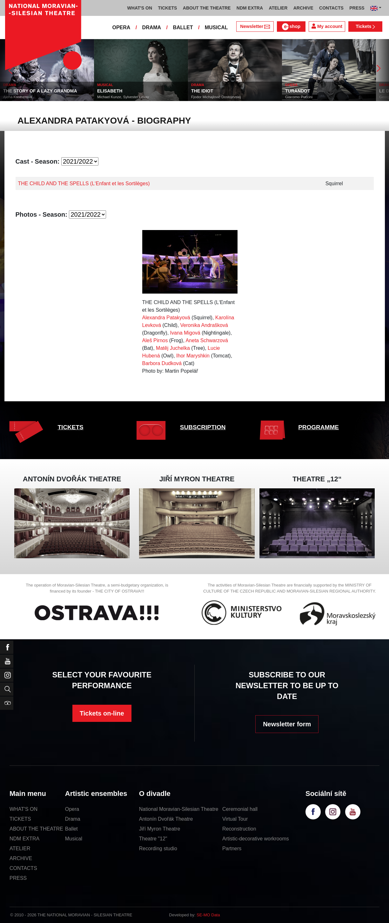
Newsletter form (287, 724)
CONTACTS (23, 868)
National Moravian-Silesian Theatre (178, 809)
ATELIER (20, 848)
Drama (72, 819)
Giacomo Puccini (298, 97)
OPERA (121, 27)
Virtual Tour (235, 819)
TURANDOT (297, 90)
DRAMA (151, 27)
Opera (72, 809)
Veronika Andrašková (204, 325)
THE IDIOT (202, 90)
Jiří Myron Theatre (159, 828)
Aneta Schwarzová (206, 340)
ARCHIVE (303, 7)
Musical (73, 838)
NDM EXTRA (24, 838)
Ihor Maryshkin (193, 355)
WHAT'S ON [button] (139, 7)
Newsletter (255, 26)
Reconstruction (239, 828)
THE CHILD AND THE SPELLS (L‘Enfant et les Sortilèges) (84, 183)
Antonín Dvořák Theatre (166, 819)
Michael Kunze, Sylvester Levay (123, 97)
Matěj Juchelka (173, 348)
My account (327, 26)
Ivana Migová (185, 333)
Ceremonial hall (240, 809)
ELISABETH (109, 90)
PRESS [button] (356, 7)
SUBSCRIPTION (203, 427)
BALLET (183, 27)
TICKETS (71, 427)
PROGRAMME (318, 427)
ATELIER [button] (278, 7)
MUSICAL (216, 27)
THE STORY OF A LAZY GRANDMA (40, 90)
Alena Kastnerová (17, 97)
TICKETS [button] (167, 7)
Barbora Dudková (162, 363)
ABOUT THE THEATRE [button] (207, 7)
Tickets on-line (102, 713)
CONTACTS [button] (331, 7)
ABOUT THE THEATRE (36, 828)
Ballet (71, 828)
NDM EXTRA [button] (250, 7)
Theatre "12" (153, 838)
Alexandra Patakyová (166, 317)
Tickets (365, 26)
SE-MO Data (208, 915)
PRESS (18, 878)
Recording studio (158, 848)
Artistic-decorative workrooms (255, 838)
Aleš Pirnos (155, 340)
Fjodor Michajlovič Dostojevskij (216, 97)
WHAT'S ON (23, 809)
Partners (231, 848)
